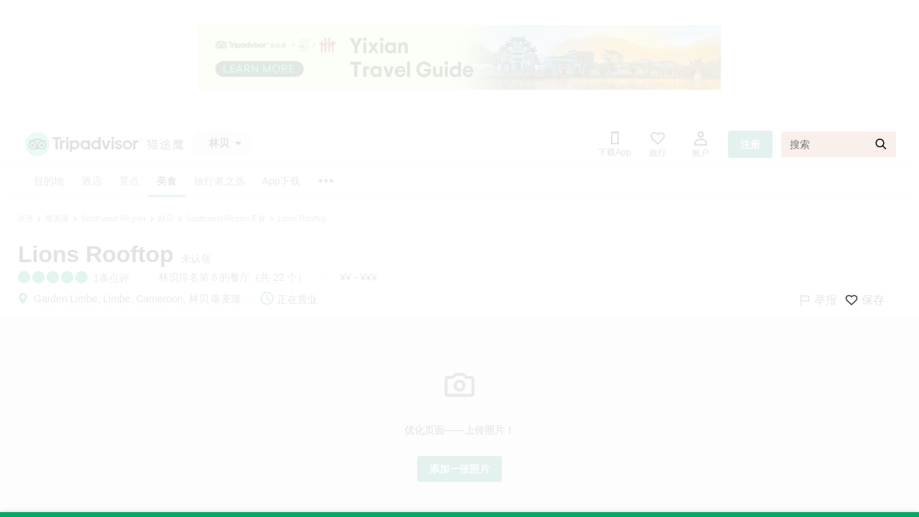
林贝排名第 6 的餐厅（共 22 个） (233, 277)
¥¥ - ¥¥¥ (358, 277)
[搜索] (838, 144)
